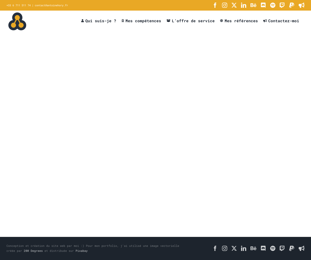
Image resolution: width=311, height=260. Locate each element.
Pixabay (82, 251)
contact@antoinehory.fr (51, 5)
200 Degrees (33, 251)
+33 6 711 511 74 (18, 5)
